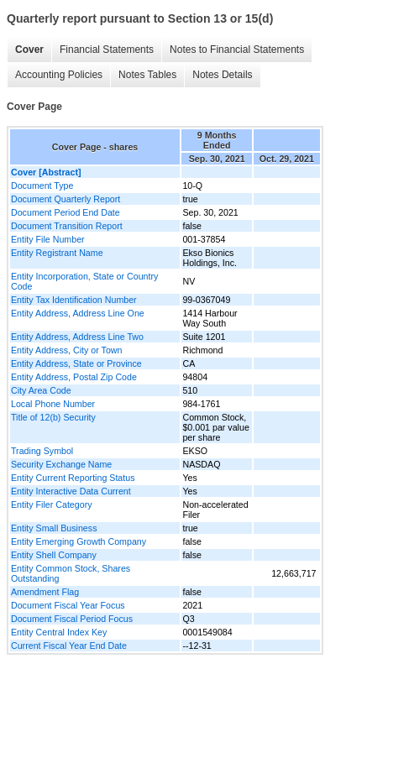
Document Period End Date (65, 212)
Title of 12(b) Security (53, 417)
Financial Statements (107, 49)
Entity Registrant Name (57, 253)
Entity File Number (48, 239)
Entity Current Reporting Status (72, 478)
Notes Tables (147, 75)
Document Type (42, 185)
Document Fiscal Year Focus (68, 605)
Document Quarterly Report (65, 199)
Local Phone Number (53, 404)
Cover (29, 49)
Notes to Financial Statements (237, 49)
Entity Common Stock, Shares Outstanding (70, 573)
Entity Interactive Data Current (71, 491)
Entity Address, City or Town (66, 350)
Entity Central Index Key (59, 632)
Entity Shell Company (54, 555)
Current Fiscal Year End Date (69, 645)
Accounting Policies (58, 75)
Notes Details (222, 75)
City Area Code (41, 390)
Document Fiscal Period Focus (72, 619)
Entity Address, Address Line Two (77, 337)
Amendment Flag (45, 592)
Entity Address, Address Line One (77, 313)
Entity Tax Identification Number (74, 300)
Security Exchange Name (61, 464)
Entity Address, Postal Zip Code (74, 377)
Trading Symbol (42, 451)
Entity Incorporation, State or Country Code (84, 281)
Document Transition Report (67, 226)
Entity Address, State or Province (76, 363)
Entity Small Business (54, 528)
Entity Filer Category (51, 504)
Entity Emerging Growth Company (78, 541)
